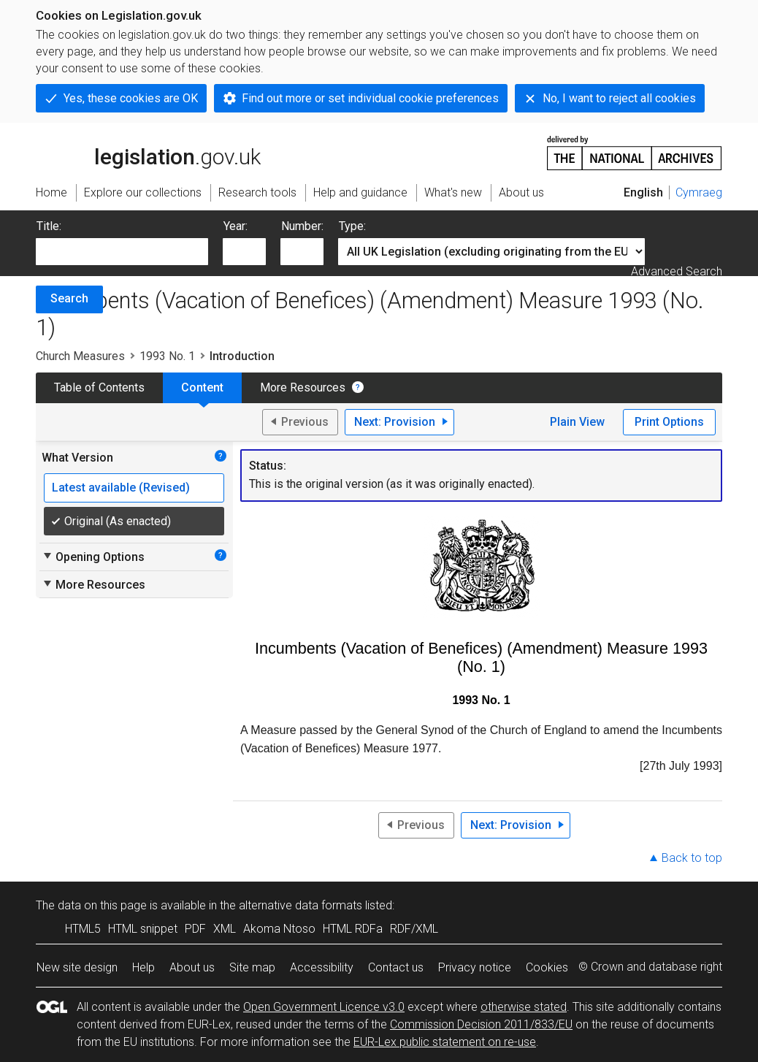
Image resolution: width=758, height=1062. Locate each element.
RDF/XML (414, 929)
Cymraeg (698, 192)
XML (224, 929)
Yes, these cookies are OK (131, 98)
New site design (77, 967)
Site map (252, 967)
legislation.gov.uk (148, 152)
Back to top (692, 858)
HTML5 (83, 929)
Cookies (547, 967)
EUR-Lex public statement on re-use (444, 1042)
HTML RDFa (353, 929)
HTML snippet (142, 929)
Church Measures (80, 356)
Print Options (669, 422)
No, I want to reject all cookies (619, 98)
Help (143, 967)
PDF (195, 929)
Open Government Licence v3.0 (324, 1007)
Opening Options (93, 556)
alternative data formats (300, 905)
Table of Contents (99, 387)
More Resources (302, 387)
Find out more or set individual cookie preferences (370, 98)
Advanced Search (676, 271)
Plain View (577, 422)
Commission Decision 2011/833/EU (481, 1024)
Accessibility (321, 967)
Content (202, 387)
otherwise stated (524, 1007)
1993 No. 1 (167, 356)
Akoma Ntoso (279, 929)
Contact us (396, 967)
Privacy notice (474, 967)
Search (69, 298)
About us (192, 967)
